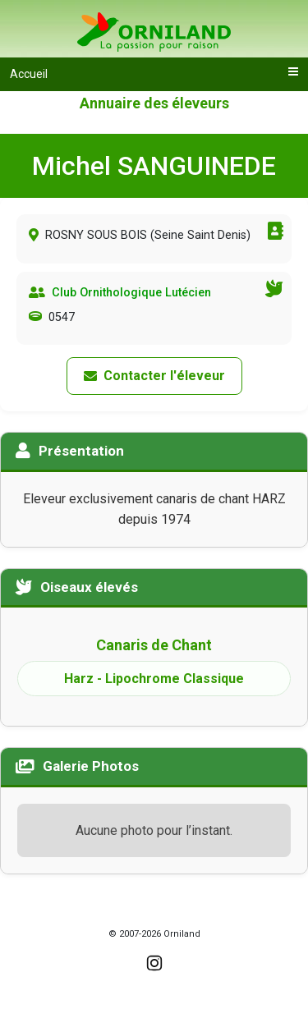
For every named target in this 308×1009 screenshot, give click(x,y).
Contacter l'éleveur (154, 375)
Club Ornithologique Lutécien (131, 293)
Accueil (29, 73)
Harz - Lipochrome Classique (154, 678)
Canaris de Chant (154, 645)
